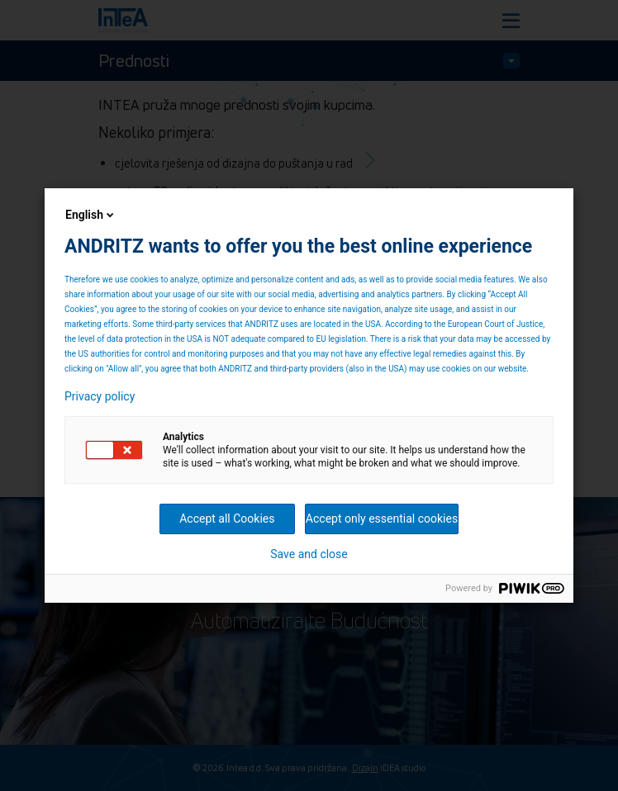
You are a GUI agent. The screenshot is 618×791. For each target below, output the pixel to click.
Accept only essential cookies (382, 518)
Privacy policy (99, 396)
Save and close (309, 554)
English (90, 214)
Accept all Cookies (226, 518)
